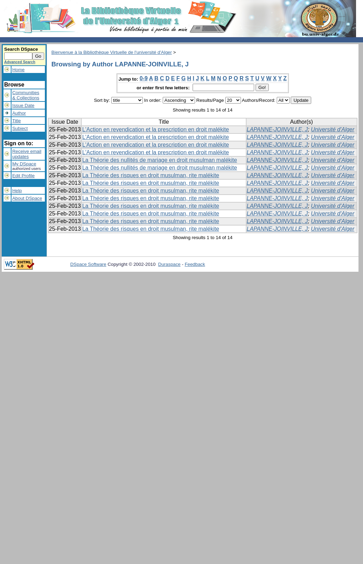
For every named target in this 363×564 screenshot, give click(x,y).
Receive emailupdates (26, 154)
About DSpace (27, 198)
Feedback (195, 264)
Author (19, 113)
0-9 (144, 78)
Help (17, 190)
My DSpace (24, 163)
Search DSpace (21, 49)
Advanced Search (19, 62)
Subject (19, 128)
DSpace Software (88, 264)
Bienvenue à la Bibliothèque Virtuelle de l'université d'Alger (111, 52)
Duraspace (169, 264)
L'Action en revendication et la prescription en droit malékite (155, 129)
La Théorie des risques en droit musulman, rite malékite (150, 175)
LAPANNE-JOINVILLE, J (277, 129)
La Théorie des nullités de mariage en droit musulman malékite (159, 160)
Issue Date (23, 105)
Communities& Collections (25, 95)
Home (18, 69)
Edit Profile (23, 175)
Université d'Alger (332, 129)
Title (16, 120)
